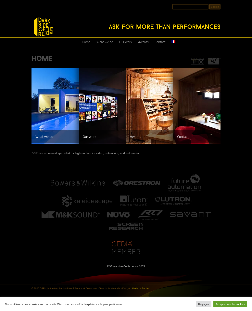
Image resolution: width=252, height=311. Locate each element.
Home (86, 42)
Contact (160, 42)
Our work (125, 42)
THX (194, 59)
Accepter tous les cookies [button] (230, 304)
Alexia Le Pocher (140, 288)
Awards (143, 42)
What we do (104, 42)
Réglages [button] (203, 304)
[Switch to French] (173, 43)
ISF (210, 59)
